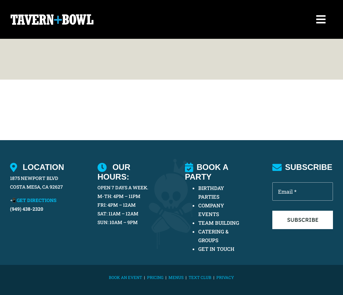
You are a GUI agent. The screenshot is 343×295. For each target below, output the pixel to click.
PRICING (155, 277)
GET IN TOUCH (216, 248)
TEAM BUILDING (218, 222)
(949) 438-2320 (26, 209)
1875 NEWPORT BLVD (34, 178)
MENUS (176, 277)
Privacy (225, 277)
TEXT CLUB (200, 277)
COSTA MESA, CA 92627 (36, 187)
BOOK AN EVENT (125, 277)
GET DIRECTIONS (37, 200)
